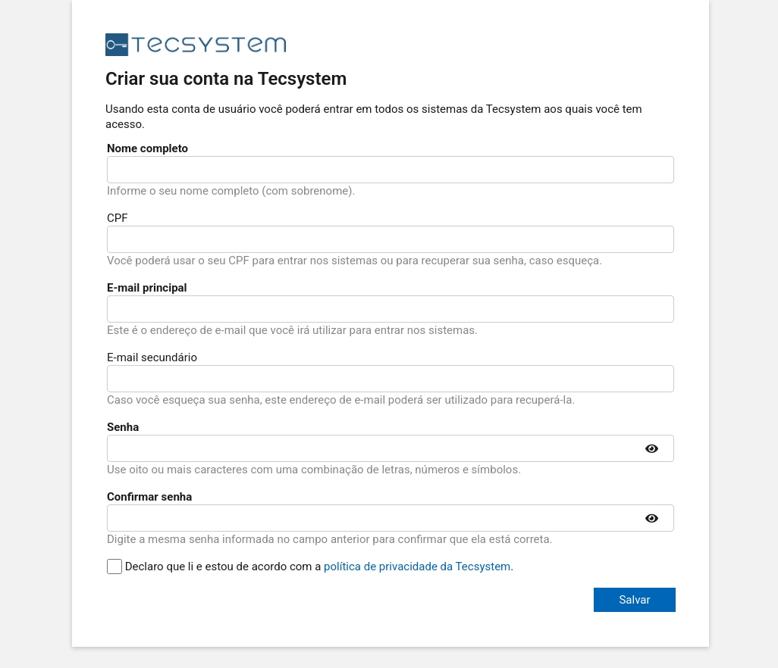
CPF (117, 218)
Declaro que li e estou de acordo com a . (310, 566)
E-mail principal (147, 288)
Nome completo (147, 148)
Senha (123, 427)
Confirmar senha (149, 497)
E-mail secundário (152, 357)
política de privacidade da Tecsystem (417, 566)
